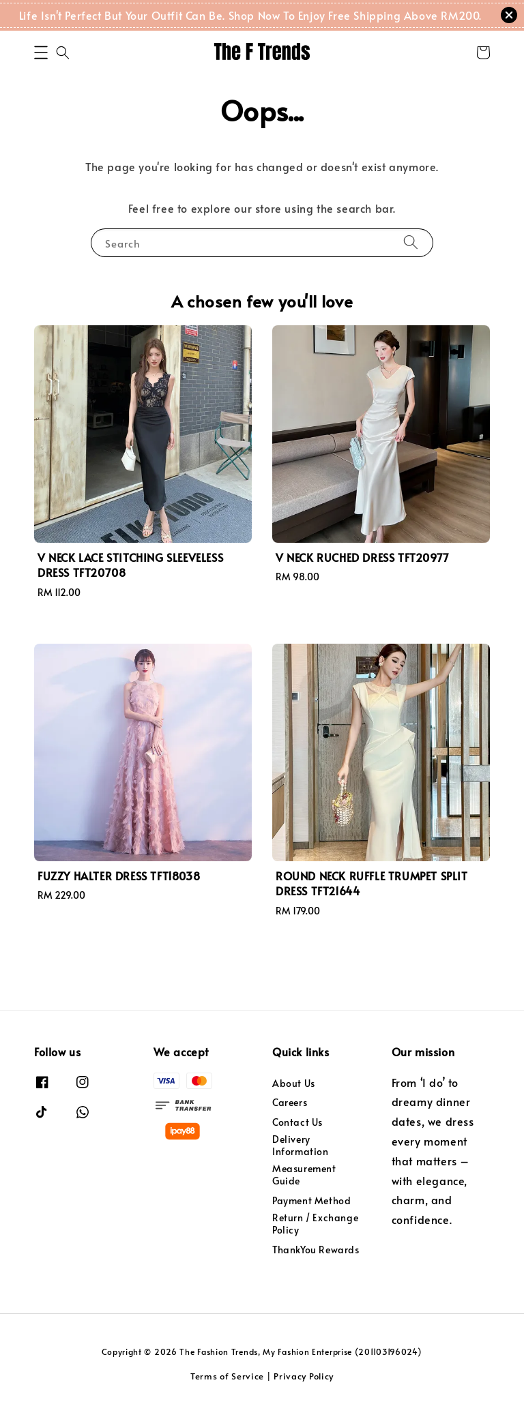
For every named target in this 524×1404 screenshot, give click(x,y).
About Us (293, 1083)
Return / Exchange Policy (315, 1223)
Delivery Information (300, 1145)
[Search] (411, 242)
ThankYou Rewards (316, 1249)
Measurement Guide (304, 1174)
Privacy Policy (304, 1376)
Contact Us (297, 1122)
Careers (289, 1102)
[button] (41, 53)
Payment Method (311, 1200)
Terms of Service (227, 1376)
